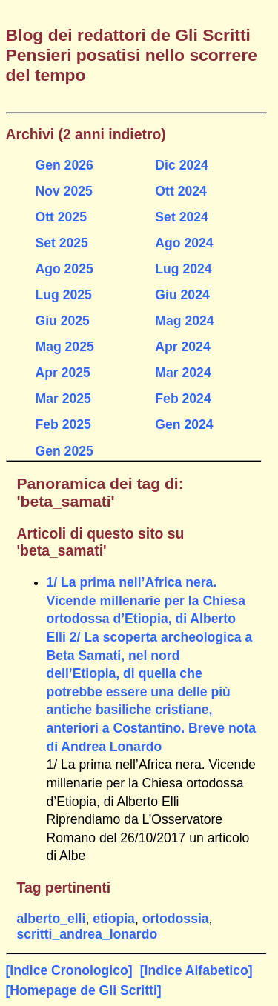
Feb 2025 (63, 424)
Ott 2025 (61, 217)
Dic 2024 (181, 165)
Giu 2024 (182, 294)
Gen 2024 (184, 424)
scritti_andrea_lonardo (87, 934)
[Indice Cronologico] (69, 970)
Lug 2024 (183, 269)
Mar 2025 (63, 398)
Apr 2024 (182, 346)
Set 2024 (181, 217)
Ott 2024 (180, 191)
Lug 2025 (64, 294)
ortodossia (175, 918)
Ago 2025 (64, 269)
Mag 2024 (184, 320)
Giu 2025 (63, 320)
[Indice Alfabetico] (196, 970)
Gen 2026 (64, 165)
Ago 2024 (184, 243)
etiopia (114, 918)
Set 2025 (62, 243)
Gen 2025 (64, 451)
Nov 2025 (64, 191)
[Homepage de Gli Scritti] (84, 990)
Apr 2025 (63, 372)
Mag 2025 (65, 346)
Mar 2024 (183, 372)
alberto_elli (51, 918)
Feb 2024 (183, 398)
